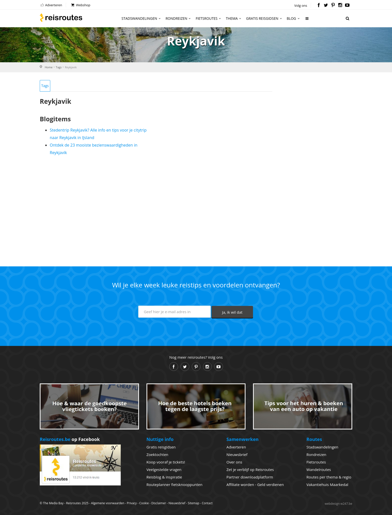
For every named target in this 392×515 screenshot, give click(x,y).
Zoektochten (157, 454)
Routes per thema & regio (328, 476)
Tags (59, 67)
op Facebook (70, 439)
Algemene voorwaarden (107, 503)
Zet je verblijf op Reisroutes (250, 469)
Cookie (144, 503)
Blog (294, 18)
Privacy (132, 503)
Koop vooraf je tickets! (165, 461)
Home (48, 67)
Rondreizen (179, 18)
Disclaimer (158, 503)
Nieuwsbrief (237, 454)
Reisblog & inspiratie (164, 476)
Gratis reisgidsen (264, 18)
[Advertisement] (156, 209)
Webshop (80, 5)
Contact (207, 503)
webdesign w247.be (338, 503)
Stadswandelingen (142, 18)
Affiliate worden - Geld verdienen (255, 484)
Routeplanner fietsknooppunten (174, 484)
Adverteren (51, 5)
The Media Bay (53, 503)
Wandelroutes (318, 469)
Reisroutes (61, 17)
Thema (234, 18)
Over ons (234, 461)
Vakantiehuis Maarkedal (327, 484)
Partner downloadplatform (249, 476)
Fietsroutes (209, 18)
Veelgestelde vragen (164, 469)
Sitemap (193, 503)
